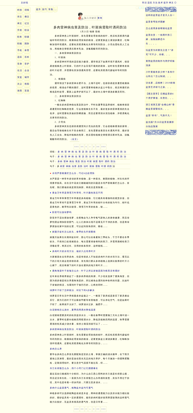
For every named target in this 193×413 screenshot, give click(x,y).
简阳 (27, 84)
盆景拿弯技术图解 (155, 22)
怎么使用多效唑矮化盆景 (159, 28)
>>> (103, 147)
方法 (155, 2)
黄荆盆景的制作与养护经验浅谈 (160, 63)
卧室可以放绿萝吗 (62, 212)
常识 (144, 2)
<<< (76, 147)
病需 (95, 161)
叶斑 (89, 161)
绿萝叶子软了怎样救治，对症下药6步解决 (72, 290)
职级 (27, 37)
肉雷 (62, 166)
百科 (27, 57)
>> (97, 147)
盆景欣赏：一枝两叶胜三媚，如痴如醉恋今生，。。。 (159, 39)
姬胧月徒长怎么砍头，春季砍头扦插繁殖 (74, 232)
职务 (19, 37)
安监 (19, 77)
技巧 (44, 9)
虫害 (74, 166)
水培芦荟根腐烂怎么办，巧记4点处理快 (73, 173)
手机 (19, 50)
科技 (19, 10)
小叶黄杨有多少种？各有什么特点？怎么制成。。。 (160, 74)
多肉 (60, 161)
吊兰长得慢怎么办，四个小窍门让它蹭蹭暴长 (74, 368)
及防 (80, 166)
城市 (27, 77)
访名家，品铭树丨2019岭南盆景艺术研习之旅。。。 (160, 85)
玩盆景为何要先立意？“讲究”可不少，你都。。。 (160, 52)
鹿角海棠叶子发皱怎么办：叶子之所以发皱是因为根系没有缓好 (86, 271)
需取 (97, 166)
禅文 (171, 2)
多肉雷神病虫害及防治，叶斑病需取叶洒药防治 (75, 329)
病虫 (71, 161)
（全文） (74, 139)
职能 (19, 43)
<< (82, 147)
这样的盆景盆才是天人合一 (160, 15)
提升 (166, 2)
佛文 (27, 16)
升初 (19, 30)
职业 (27, 30)
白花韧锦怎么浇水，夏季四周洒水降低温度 (73, 310)
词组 (27, 10)
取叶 (101, 161)
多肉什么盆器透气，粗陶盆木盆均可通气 (71, 388)
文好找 (22, 2)
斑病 (92, 166)
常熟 (50, 9)
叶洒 (103, 166)
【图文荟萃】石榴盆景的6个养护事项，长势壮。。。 (160, 96)
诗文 (19, 16)
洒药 (107, 161)
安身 (19, 64)
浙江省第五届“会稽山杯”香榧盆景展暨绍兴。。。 (160, 106)
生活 (19, 70)
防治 (83, 161)
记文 (27, 23)
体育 (27, 50)
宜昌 (27, 90)
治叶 (86, 166)
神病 (68, 166)
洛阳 (19, 90)
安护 (27, 64)
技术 (160, 2)
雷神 (66, 161)
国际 (27, 43)
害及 (77, 161)
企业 (27, 70)
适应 (149, 2)
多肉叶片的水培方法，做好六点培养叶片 (74, 251)
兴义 (19, 84)
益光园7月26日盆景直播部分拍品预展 (160, 124)
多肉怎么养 (56, 349)
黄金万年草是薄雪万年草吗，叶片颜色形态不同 (77, 193)
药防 (109, 166)
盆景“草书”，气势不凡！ (159, 115)
